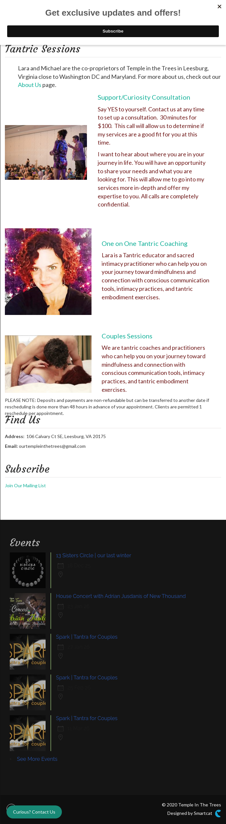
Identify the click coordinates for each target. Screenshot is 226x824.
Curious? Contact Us (34, 812)
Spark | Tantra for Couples (87, 637)
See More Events (37, 759)
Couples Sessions (127, 336)
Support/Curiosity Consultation (144, 97)
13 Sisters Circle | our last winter (93, 555)
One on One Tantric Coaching (145, 243)
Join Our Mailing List (25, 485)
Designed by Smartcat (194, 813)
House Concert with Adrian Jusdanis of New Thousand (121, 596)
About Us (29, 84)
